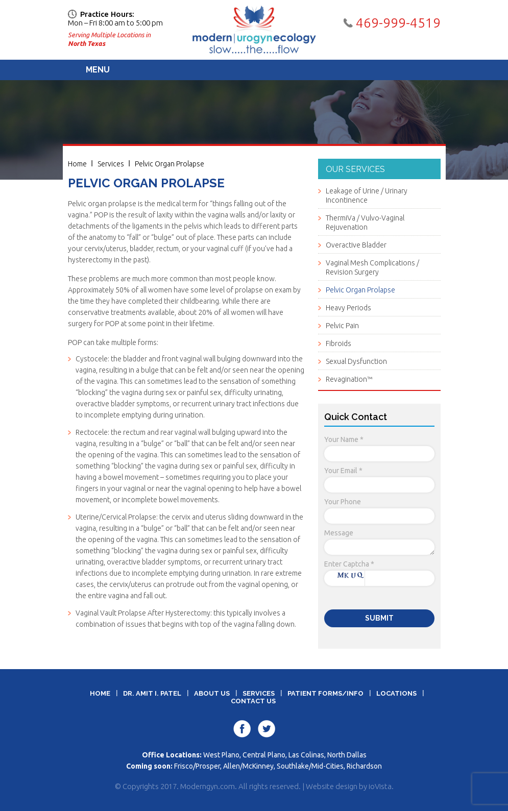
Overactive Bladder (356, 245)
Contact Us (253, 701)
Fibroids (338, 343)
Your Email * (343, 470)
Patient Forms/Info (325, 693)
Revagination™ (349, 379)
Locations (396, 693)
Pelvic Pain (342, 326)
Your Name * (344, 439)
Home (77, 164)
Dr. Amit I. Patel (152, 693)
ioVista (380, 786)
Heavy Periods (348, 308)
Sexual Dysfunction (356, 361)
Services (111, 164)
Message (338, 533)
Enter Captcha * (349, 564)
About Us (212, 693)
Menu (98, 70)
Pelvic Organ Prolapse (169, 164)
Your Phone (342, 502)
